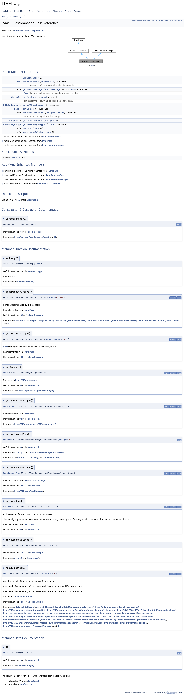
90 (20, 529)
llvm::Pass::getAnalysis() (15, 613)
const (73, 89)
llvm (3, 16)
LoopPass (14, 120)
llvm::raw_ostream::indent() (152, 320)
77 (19, 199)
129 (21, 601)
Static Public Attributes (160, 20)
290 (21, 315)
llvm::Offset (173, 320)
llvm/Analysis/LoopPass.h (28, 30)
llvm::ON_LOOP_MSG (51, 619)
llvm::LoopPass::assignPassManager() (35, 390)
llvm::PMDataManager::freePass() (159, 610)
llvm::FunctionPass (51, 136)
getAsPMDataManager (34, 105)
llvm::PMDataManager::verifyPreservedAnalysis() (27, 626)
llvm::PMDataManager (53, 145)
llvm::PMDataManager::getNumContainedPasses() (112, 320)
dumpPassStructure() (27, 457)
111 (21, 552)
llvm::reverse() (111, 622)
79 (20, 660)
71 (20, 231)
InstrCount (101, 616)
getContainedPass (32, 120)
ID (19, 157)
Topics (31, 11)
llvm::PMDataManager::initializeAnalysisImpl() (26, 616)
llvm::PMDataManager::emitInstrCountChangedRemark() (75, 610)
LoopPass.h (32, 199)
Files (68, 11)
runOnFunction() (52, 457)
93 (20, 385)
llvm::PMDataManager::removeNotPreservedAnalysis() (76, 622)
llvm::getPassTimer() (110, 613)
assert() (18, 452)
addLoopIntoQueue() (24, 607)
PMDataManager (11, 105)
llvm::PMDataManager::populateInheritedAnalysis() (91, 619)
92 (20, 418)
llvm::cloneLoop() (25, 281)
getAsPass (28, 109)
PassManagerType (12, 124)
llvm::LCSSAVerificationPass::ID (137, 613)
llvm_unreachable (116, 616)
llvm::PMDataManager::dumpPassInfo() (74, 607)
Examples (78, 11)
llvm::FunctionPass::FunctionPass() (31, 237)
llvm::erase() (33, 558)
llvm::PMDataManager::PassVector (47, 452)
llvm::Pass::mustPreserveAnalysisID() (21, 619)
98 (20, 447)
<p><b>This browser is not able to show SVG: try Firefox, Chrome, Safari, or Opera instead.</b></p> (92, 51)
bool (19, 81)
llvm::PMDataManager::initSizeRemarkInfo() (73, 616)
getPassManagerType (34, 124)
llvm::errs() (60, 320)
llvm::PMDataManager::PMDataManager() (35, 424)
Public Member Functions (141, 20)
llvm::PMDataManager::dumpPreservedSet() (117, 607)
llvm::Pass (47, 140)
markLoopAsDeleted (33, 132)
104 (21, 485)
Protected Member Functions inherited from (33, 175)
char (14, 157)
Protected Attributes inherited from (31, 183)
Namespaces (43, 11)
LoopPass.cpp (35, 231)
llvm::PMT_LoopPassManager (28, 491)
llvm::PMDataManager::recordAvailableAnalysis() (142, 619)
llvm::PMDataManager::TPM (133, 622)
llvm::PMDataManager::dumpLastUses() (34, 320)
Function (46, 81)
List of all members (176, 20)
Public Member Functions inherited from (31, 136)
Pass (26, 93)
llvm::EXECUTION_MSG (128, 610)
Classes (57, 11)
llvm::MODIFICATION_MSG (139, 616)
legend (92, 65)
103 (21, 357)
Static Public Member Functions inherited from (30, 170)
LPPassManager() (25, 665)
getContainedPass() (76, 320)
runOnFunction (31, 81)
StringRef (15, 97)
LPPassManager (16, 16)
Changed (49, 607)
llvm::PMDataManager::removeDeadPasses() (25, 622)
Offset (60, 112)
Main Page (7, 11)
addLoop (27, 128)
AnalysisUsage (52, 89)
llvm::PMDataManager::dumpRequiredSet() (24, 610)
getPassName (29, 97)
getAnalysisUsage (32, 89)
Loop (36, 128)
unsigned (50, 112)
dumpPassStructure (33, 112)
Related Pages (20, 11)
